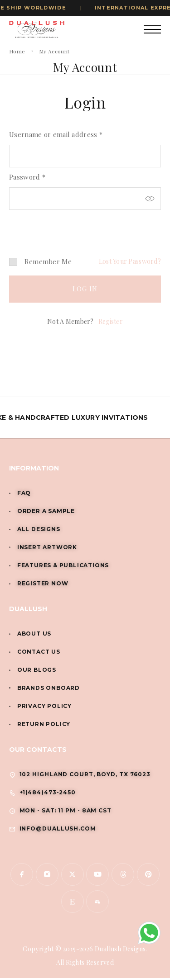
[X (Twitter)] (72, 874)
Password (27, 176)
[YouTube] (98, 874)
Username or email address (55, 134)
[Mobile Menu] (152, 29)
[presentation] (71, 226)
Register (110, 321)
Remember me (40, 261)
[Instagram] (47, 874)
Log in (85, 289)
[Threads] (123, 874)
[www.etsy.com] (72, 901)
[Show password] (149, 198)
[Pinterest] (148, 874)
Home (17, 51)
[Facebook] (21, 874)
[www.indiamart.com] (98, 902)
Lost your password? (130, 261)
